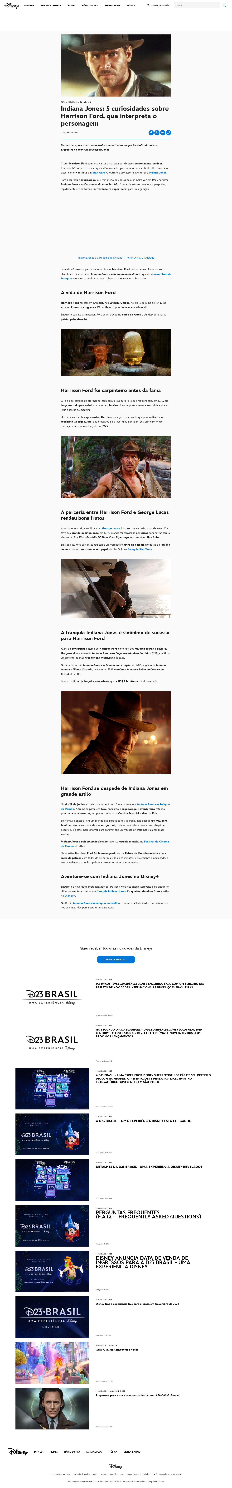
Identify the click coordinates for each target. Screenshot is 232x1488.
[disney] (18, 1452)
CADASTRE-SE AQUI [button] (116, 959)
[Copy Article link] (168, 132)
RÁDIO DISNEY (72, 1451)
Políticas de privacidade (60, 1474)
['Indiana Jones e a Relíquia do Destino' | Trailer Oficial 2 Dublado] (116, 229)
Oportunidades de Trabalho (138, 1474)
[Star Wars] (98, 172)
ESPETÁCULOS (94, 1451)
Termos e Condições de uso (112, 1474)
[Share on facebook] (151, 132)
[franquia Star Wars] (139, 549)
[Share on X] (157, 132)
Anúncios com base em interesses (167, 1474)
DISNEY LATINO (132, 1451)
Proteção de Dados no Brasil (85, 1474)
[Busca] (197, 5)
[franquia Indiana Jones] (111, 891)
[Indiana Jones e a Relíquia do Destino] (96, 903)
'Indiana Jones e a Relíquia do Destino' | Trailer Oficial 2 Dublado (116, 257)
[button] (162, 5)
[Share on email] (162, 132)
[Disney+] (70, 895)
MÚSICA (112, 1451)
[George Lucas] (111, 528)
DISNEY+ (39, 1451)
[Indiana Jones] (157, 172)
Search (224, 5)
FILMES (54, 1451)
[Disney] (11, 6)
